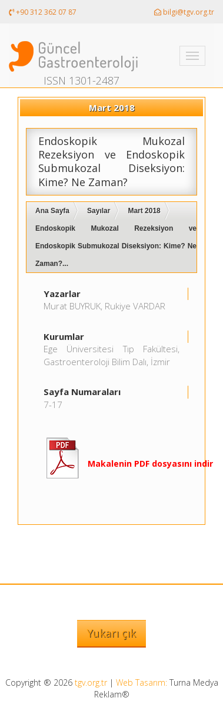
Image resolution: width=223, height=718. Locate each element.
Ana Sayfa (52, 211)
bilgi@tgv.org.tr (184, 12)
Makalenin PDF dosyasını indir (150, 463)
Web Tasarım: (141, 682)
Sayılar (98, 211)
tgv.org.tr (91, 682)
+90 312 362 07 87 (42, 12)
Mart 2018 (144, 211)
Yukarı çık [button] (111, 633)
